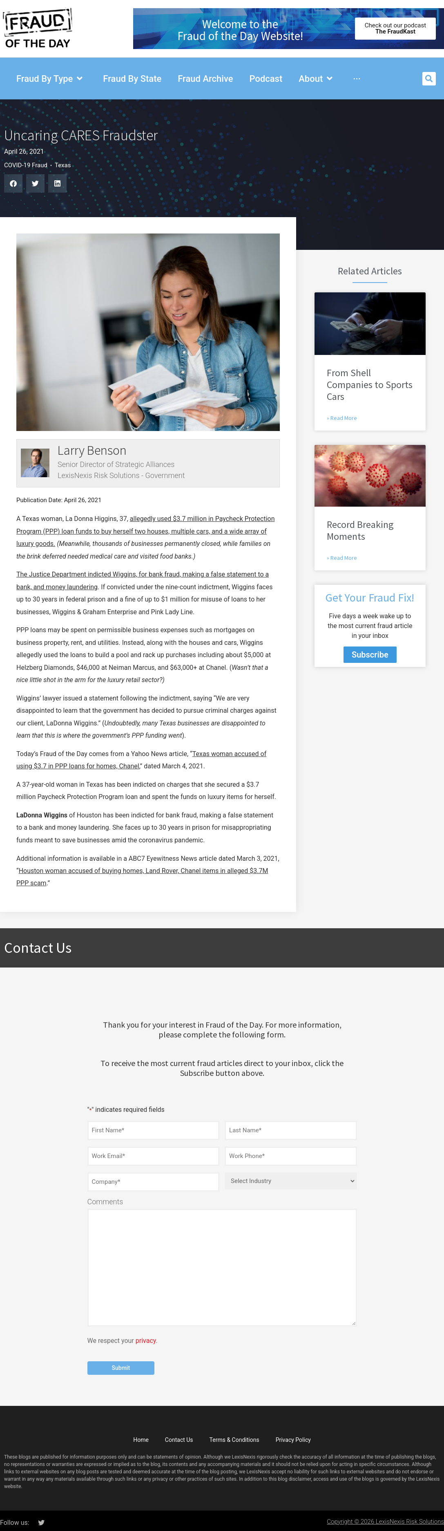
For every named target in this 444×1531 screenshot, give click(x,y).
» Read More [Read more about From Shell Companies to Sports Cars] (342, 418)
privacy (146, 1337)
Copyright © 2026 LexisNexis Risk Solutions (385, 1517)
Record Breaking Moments (360, 530)
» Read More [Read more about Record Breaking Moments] (342, 557)
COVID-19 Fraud (25, 165)
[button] (429, 78)
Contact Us (179, 1435)
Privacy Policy (293, 1435)
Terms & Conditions (234, 1435)
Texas (63, 165)
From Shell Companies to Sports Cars (370, 384)
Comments (105, 1198)
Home (141, 1435)
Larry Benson (92, 450)
